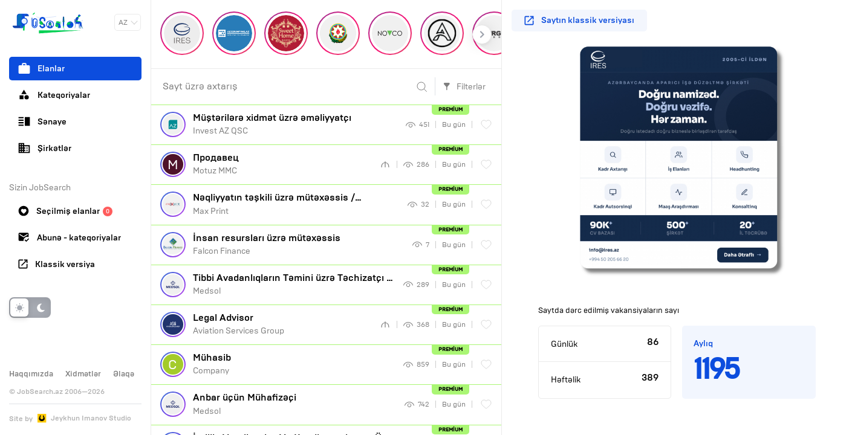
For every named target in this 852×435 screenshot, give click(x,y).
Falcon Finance (298, 244)
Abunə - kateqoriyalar (69, 238)
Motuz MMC (282, 164)
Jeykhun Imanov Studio (91, 418)
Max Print (295, 208)
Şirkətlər (44, 148)
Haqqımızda (31, 374)
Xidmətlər (83, 374)
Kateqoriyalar (54, 95)
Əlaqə (123, 374)
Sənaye (42, 121)
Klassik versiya (56, 264)
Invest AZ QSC (295, 124)
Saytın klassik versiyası (579, 20)
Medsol (293, 284)
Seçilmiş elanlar (65, 210)
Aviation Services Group (282, 324)
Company (293, 364)
